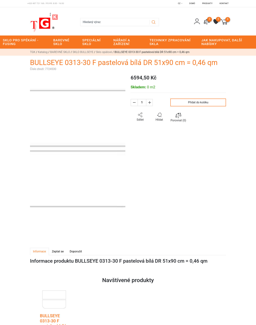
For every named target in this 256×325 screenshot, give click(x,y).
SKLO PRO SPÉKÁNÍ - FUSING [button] (20, 42)
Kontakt (224, 3)
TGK (32, 52)
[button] (140, 117)
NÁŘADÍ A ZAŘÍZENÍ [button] (121, 42)
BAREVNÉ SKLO (60, 52)
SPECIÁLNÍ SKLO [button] (91, 42)
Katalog (43, 52)
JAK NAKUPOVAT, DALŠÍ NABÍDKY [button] (221, 42)
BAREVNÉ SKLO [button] (61, 42)
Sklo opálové (104, 52)
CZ (179, 3)
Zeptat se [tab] (58, 251)
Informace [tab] (39, 251)
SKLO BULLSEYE (83, 52)
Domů (192, 3)
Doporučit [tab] (76, 251)
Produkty (207, 3)
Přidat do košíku (198, 102)
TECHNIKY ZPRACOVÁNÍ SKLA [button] (170, 42)
